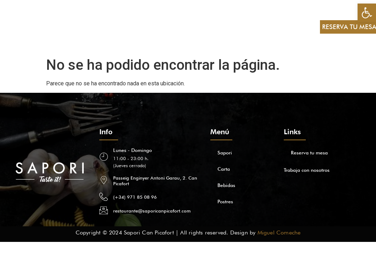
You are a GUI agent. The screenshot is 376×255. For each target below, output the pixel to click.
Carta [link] (50, 26)
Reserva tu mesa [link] (309, 152)
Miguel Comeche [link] (279, 232)
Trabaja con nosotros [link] (307, 170)
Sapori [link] (26, 26)
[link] (367, 13)
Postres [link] (103, 26)
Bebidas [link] (75, 26)
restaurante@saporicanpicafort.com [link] (151, 211)
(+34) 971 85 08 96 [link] (135, 197)
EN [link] (286, 19)
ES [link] (266, 19)
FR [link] (306, 35)
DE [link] (306, 19)
